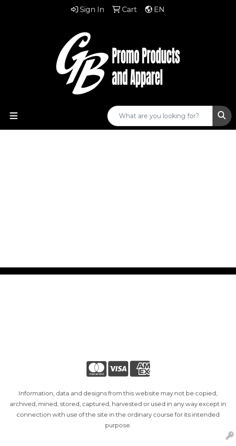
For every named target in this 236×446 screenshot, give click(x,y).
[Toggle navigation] (13, 116)
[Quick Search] (160, 116)
